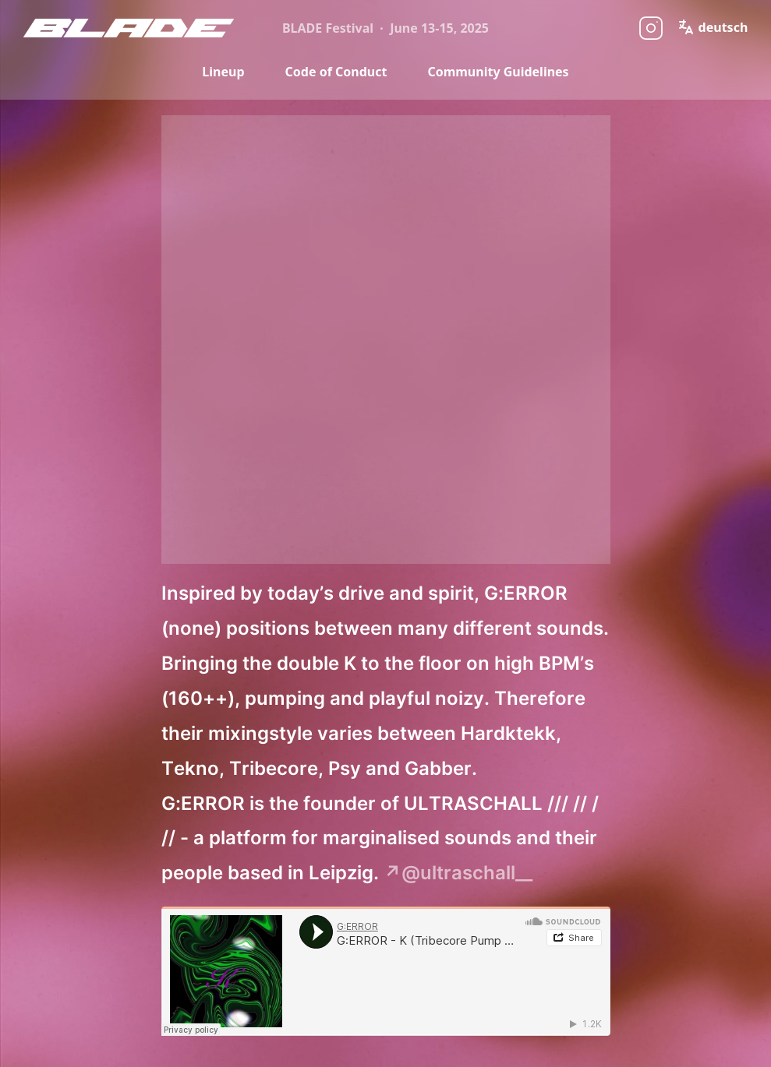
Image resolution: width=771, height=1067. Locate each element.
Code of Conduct (336, 71)
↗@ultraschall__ (458, 872)
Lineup (223, 71)
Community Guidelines (497, 71)
